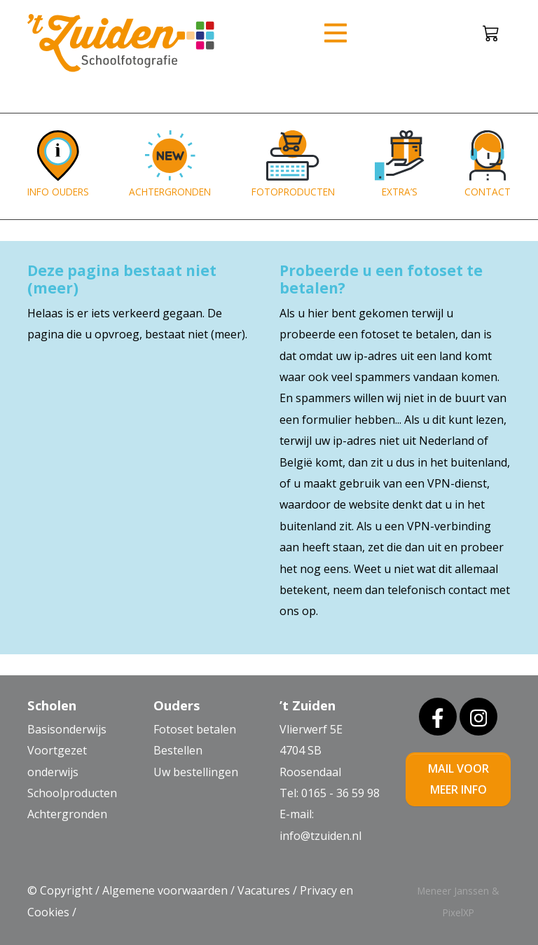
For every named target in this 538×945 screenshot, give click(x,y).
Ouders (176, 705)
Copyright (66, 890)
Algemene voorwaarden (165, 890)
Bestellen (177, 750)
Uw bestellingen (195, 772)
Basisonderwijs (66, 729)
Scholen (51, 705)
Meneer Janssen (453, 890)
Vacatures (263, 890)
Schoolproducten (72, 793)
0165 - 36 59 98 (340, 793)
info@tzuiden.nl (320, 835)
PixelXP (458, 912)
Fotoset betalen (194, 729)
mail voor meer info (458, 779)
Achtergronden (67, 814)
